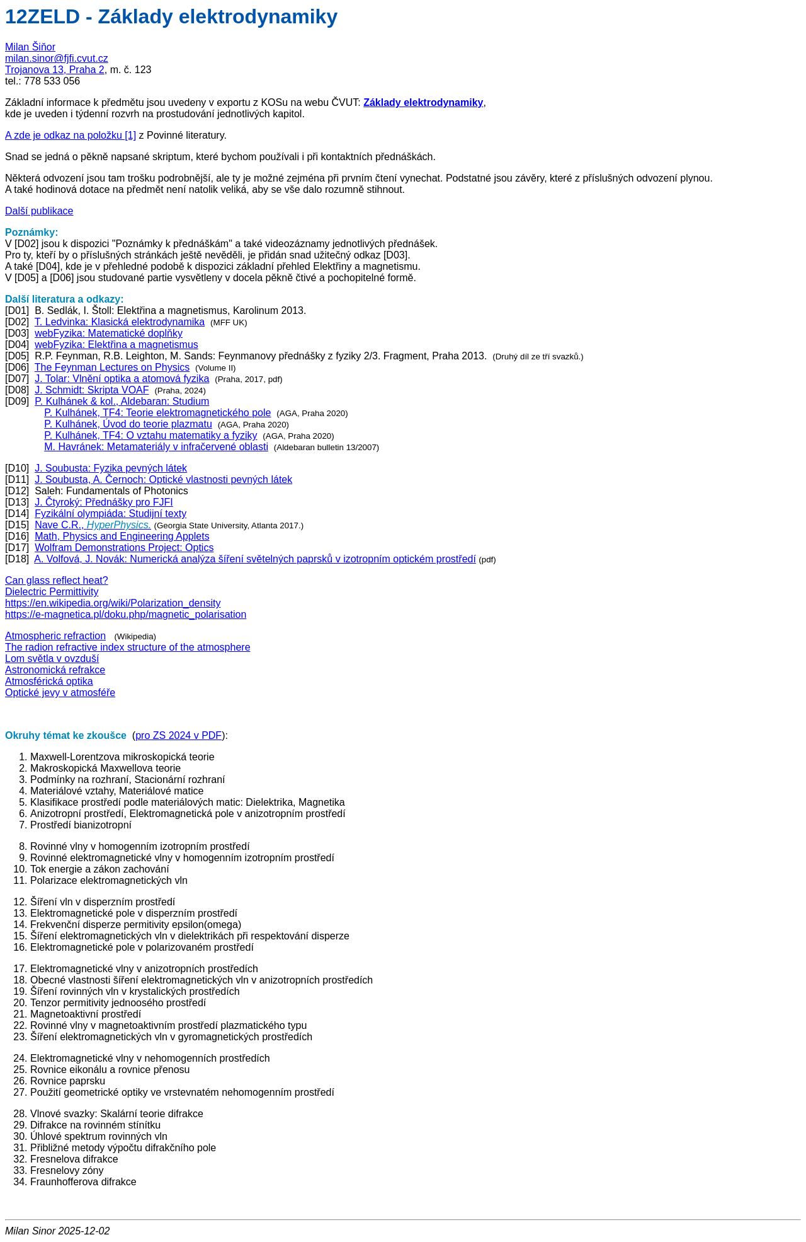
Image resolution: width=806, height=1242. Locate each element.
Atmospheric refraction (55, 635)
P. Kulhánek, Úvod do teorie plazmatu (128, 424)
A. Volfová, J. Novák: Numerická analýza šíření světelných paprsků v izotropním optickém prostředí (255, 559)
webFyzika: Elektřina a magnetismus (116, 344)
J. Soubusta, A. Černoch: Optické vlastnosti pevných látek (163, 479)
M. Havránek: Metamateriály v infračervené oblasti (156, 446)
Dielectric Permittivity (51, 591)
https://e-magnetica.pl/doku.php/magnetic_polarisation (125, 614)
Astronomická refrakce (55, 670)
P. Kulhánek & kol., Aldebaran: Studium (122, 401)
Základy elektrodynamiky (423, 102)
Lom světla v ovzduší (52, 658)
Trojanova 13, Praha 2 (55, 69)
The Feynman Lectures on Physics (112, 367)
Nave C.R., (93, 524)
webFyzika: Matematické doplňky (109, 333)
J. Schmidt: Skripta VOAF (92, 390)
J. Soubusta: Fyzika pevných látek (111, 468)
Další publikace (39, 211)
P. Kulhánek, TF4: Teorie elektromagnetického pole (157, 412)
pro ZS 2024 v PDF (178, 735)
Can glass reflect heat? (56, 580)
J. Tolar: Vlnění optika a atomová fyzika (122, 378)
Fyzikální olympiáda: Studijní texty (110, 513)
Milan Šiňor (30, 47)
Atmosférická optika (49, 681)
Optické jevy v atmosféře (60, 692)
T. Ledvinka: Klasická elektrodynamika (120, 321)
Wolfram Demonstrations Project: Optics (124, 547)
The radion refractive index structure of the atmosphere (128, 647)
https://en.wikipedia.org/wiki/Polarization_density (112, 603)
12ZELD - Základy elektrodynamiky (171, 16)
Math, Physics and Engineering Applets (122, 536)
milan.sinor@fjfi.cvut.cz (56, 58)
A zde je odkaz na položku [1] (70, 135)
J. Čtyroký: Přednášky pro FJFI (104, 502)
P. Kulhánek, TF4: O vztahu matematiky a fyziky (150, 435)
